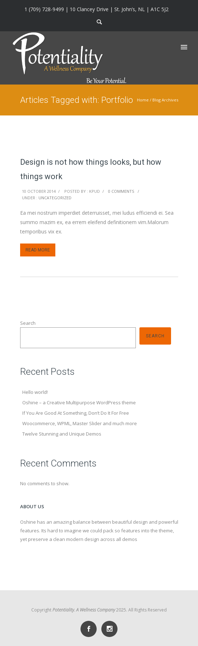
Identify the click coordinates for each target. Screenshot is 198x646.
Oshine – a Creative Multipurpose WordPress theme (79, 402)
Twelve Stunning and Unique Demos (61, 434)
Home (143, 100)
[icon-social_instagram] (109, 629)
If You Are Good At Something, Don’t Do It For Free (75, 413)
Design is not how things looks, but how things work (90, 169)
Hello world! (35, 392)
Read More (38, 250)
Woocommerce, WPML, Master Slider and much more (79, 423)
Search (28, 323)
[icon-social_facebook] (90, 629)
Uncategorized (55, 197)
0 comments (121, 191)
